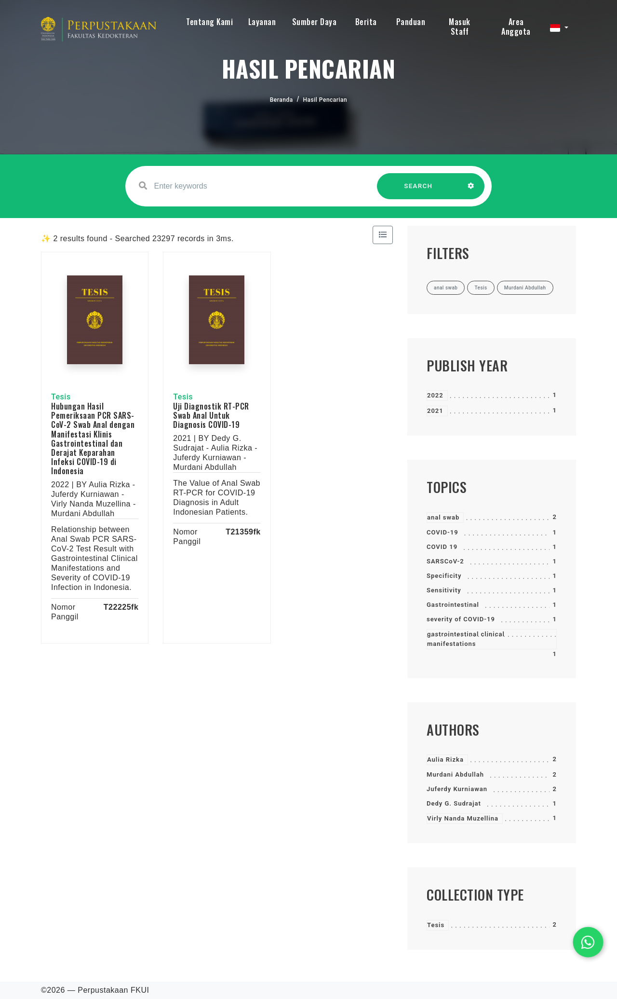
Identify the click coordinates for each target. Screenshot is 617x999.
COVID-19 (442, 532)
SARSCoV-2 (445, 561)
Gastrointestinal (453, 604)
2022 (435, 395)
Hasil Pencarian (325, 99)
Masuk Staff (459, 26)
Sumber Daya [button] (314, 21)
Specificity (444, 575)
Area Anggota (516, 26)
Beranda (281, 99)
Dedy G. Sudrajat (454, 803)
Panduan (411, 21)
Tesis (435, 925)
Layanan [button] (262, 21)
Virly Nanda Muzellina (462, 818)
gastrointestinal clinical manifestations (466, 638)
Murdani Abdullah (455, 774)
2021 (435, 410)
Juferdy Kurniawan (457, 789)
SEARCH (418, 190)
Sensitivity (444, 590)
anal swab (443, 517)
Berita (366, 21)
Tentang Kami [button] (209, 21)
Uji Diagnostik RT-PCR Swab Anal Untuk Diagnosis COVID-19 (211, 415)
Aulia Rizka (445, 759)
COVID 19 (442, 546)
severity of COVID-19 (461, 619)
